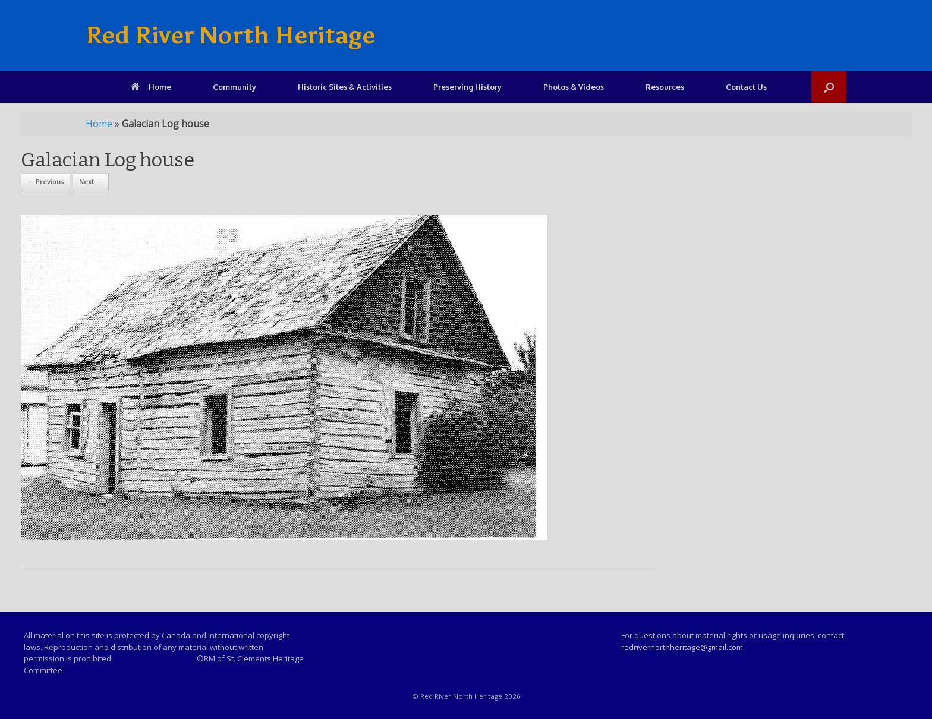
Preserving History (467, 87)
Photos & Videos (573, 87)
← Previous (45, 181)
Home (151, 87)
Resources (665, 87)
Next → (90, 181)
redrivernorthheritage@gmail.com (682, 647)
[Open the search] (828, 87)
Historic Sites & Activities (345, 87)
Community (234, 87)
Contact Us (746, 87)
